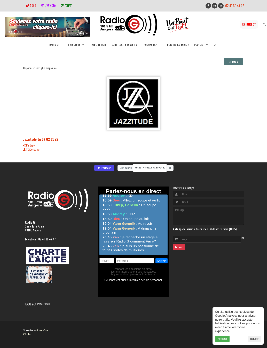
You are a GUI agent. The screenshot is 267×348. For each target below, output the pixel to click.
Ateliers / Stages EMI (125, 44)
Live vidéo (48, 6)
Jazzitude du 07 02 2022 (40, 139)
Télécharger (31, 149)
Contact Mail (43, 304)
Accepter (222, 340)
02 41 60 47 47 (234, 5)
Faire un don (98, 44)
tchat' (66, 6)
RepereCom (42, 330)
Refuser (254, 340)
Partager (29, 145)
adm (26, 334)
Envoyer (179, 247)
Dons (31, 6)
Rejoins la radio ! (178, 44)
